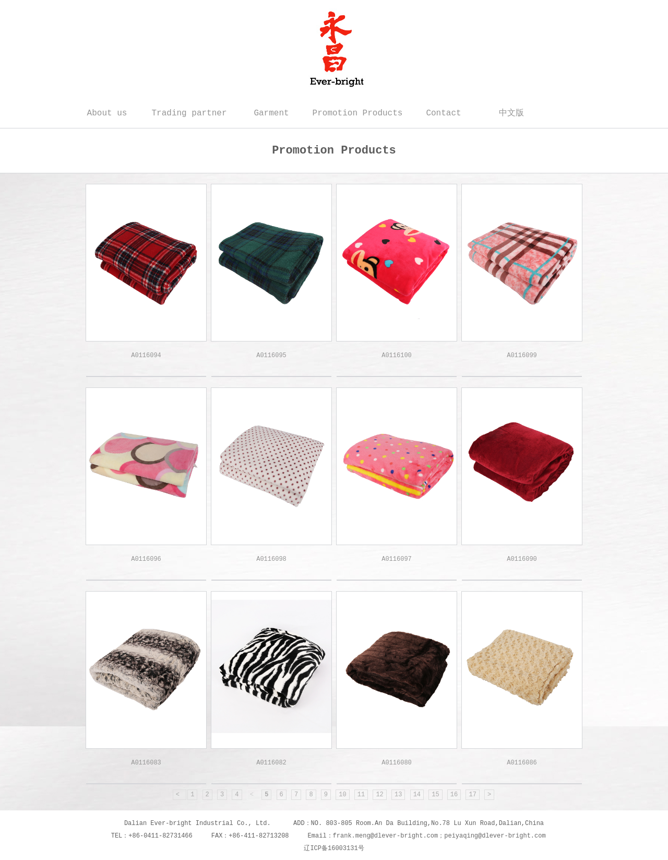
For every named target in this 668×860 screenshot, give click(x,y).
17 (472, 794)
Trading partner (188, 113)
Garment (271, 113)
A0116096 (146, 559)
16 (454, 794)
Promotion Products (358, 113)
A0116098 (271, 559)
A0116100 (396, 355)
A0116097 (396, 559)
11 (361, 794)
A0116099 (522, 355)
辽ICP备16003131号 (334, 848)
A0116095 (271, 355)
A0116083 (146, 763)
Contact (443, 113)
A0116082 (271, 763)
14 (417, 794)
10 (342, 794)
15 (435, 794)
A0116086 (522, 763)
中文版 (511, 113)
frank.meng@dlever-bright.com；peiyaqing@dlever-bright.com (439, 836)
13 (398, 794)
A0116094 (146, 355)
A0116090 (522, 559)
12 (379, 794)
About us (107, 113)
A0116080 (396, 763)
